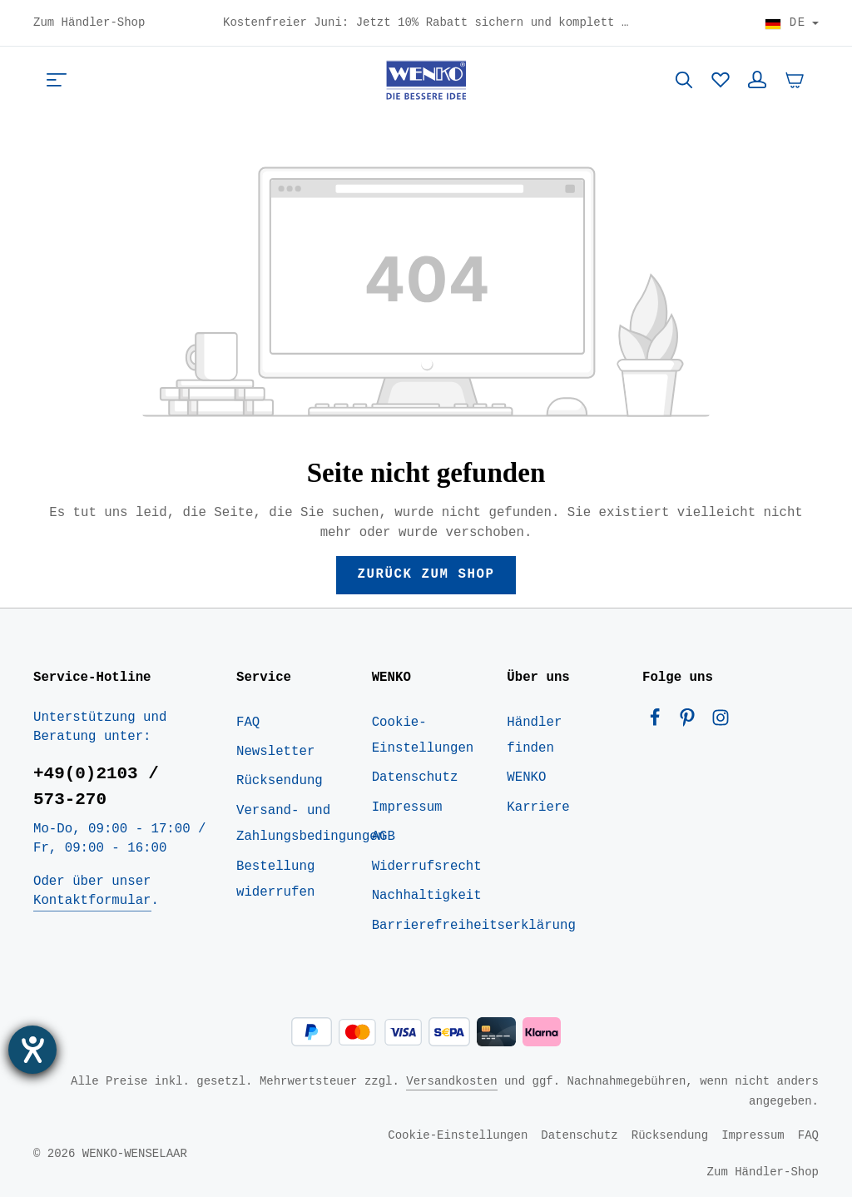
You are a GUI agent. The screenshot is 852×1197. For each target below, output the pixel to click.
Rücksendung (279, 781)
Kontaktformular (92, 901)
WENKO (526, 777)
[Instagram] (720, 722)
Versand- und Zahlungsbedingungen (310, 824)
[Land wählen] (792, 23)
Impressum (407, 807)
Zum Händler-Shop (89, 23)
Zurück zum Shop (425, 574)
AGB (383, 836)
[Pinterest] (691, 722)
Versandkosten (451, 1081)
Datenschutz (415, 777)
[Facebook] (658, 722)
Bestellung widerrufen (275, 879)
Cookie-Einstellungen (423, 735)
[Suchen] (684, 80)
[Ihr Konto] (757, 80)
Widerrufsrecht (427, 866)
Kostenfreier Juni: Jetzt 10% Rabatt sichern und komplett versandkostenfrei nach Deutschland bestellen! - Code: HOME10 (426, 23)
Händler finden (534, 735)
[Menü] (56, 80)
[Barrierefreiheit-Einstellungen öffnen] (32, 1050)
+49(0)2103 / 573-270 (96, 786)
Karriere (538, 807)
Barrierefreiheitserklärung (474, 925)
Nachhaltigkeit (427, 896)
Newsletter (275, 752)
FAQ (248, 722)
